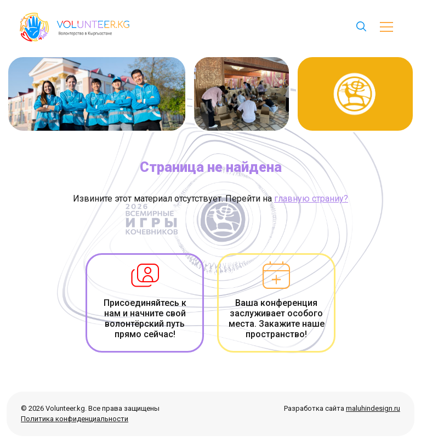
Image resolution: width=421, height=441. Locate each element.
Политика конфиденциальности (74, 419)
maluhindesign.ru (373, 408)
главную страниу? (311, 198)
